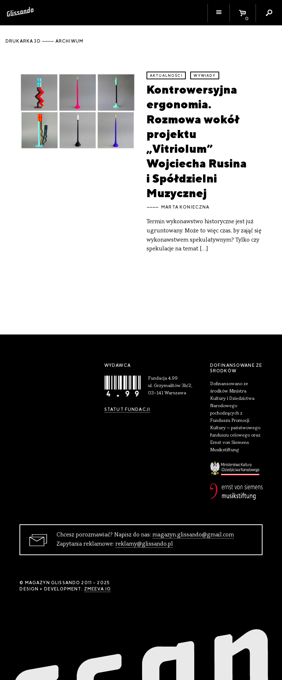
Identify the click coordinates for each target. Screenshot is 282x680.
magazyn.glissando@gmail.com (193, 535)
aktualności (166, 75)
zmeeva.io (97, 589)
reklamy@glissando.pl (144, 544)
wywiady (205, 75)
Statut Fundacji (127, 409)
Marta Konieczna (185, 207)
